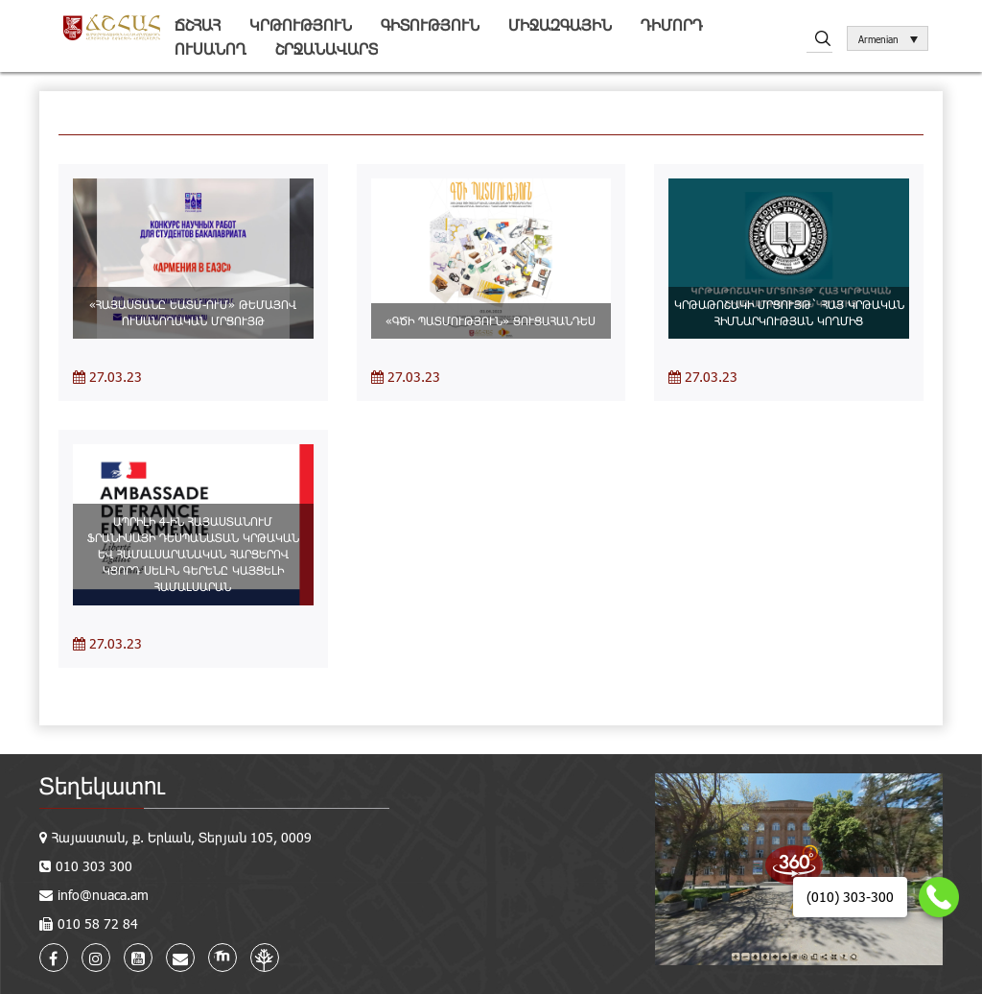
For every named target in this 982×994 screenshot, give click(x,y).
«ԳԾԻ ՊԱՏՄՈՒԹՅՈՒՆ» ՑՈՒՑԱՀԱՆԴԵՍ (491, 320)
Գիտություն (430, 24)
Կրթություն (300, 24)
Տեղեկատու (102, 785)
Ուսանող (210, 48)
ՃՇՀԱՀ (198, 24)
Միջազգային (560, 24)
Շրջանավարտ (326, 48)
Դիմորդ (672, 24)
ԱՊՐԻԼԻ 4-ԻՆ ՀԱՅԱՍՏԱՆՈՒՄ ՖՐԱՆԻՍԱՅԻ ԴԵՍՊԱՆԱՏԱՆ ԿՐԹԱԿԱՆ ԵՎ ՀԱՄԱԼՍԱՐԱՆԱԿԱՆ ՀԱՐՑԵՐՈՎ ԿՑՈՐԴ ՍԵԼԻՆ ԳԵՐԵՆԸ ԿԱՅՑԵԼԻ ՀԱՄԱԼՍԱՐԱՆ (193, 554)
